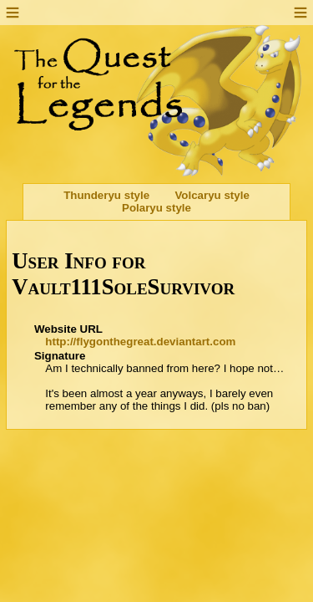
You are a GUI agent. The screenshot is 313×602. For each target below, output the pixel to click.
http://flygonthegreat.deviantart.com (140, 341)
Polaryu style (156, 208)
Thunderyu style (106, 195)
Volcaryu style (211, 195)
